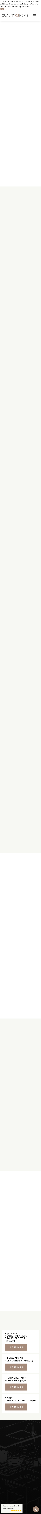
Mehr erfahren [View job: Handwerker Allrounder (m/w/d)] (16, 1367)
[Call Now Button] (36, 1509)
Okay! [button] (2, 9)
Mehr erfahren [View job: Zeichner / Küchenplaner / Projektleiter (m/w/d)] (16, 1347)
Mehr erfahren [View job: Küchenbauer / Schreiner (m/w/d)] (16, 1387)
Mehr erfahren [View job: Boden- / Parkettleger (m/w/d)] (16, 1407)
